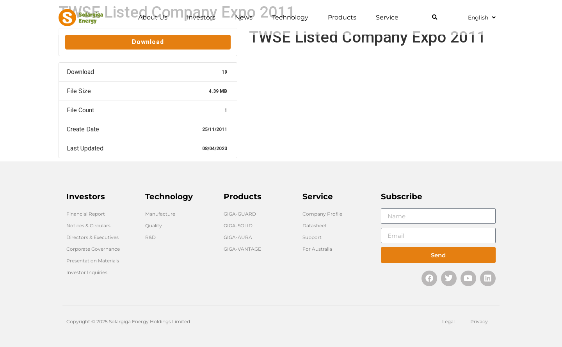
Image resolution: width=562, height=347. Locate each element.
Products (344, 17)
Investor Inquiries (86, 272)
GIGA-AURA (238, 237)
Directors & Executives (92, 237)
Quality (153, 225)
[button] (434, 17)
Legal (448, 321)
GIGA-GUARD (240, 214)
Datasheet (314, 225)
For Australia (317, 249)
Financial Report (85, 214)
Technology (292, 17)
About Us (154, 17)
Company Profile (322, 214)
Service (389, 17)
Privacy (479, 321)
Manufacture (160, 214)
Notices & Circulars (88, 225)
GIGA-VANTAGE (242, 249)
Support (312, 237)
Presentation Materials (92, 261)
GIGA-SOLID (238, 225)
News (245, 17)
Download (148, 42)
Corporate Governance (93, 249)
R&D (150, 237)
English (482, 17)
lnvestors (203, 17)
